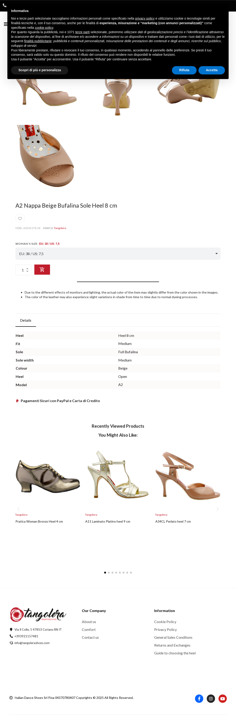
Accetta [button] (212, 70)
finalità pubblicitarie (38, 41)
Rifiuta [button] (184, 70)
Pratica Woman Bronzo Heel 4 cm (39, 521)
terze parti (82, 32)
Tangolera (60, 228)
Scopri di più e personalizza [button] (39, 70)
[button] (18, 509)
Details (25, 320)
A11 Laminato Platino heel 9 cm (107, 521)
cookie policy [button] (44, 27)
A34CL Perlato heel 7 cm (173, 521)
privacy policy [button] (145, 18)
